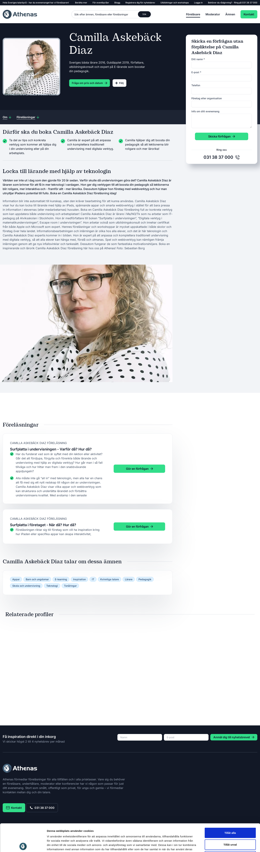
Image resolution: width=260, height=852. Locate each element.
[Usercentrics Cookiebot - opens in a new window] (23, 845)
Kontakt (249, 14)
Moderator (212, 14)
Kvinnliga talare (109, 579)
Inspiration (79, 579)
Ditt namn (198, 59)
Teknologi (52, 585)
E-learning (61, 579)
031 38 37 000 (249, 2)
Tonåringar (70, 585)
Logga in (198, 2)
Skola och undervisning (26, 585)
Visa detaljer (194, 844)
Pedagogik (144, 579)
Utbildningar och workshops (174, 2)
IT (93, 579)
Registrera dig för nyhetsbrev (140, 2)
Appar (16, 579)
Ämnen (230, 14)
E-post (196, 72)
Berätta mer (81, 2)
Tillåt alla (230, 805)
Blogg (117, 2)
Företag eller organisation (206, 98)
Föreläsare (193, 14)
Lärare (128, 579)
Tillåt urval (230, 816)
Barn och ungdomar (37, 579)
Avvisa (230, 828)
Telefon (195, 85)
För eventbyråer (101, 2)
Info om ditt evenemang (205, 111)
